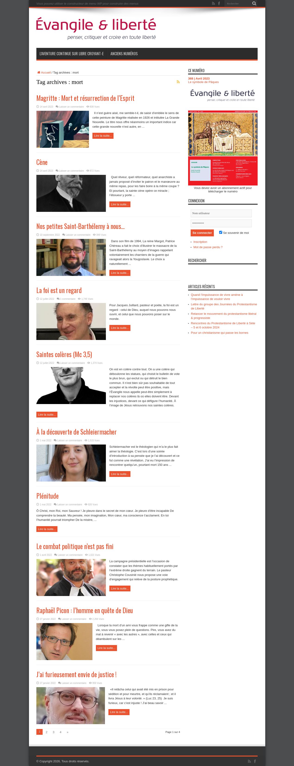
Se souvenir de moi (234, 233)
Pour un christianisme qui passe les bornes (219, 332)
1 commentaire (68, 299)
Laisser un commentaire (71, 106)
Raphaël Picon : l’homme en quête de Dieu (84, 610)
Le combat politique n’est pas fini (75, 546)
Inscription (200, 242)
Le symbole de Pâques (203, 82)
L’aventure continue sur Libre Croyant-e (72, 53)
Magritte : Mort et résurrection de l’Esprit (85, 98)
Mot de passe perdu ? (208, 247)
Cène (41, 162)
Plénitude (47, 495)
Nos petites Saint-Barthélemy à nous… (80, 226)
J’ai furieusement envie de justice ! (76, 674)
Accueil (43, 72)
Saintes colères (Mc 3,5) (64, 354)
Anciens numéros (124, 53)
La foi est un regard (59, 290)
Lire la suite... (103, 135)
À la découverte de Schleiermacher (76, 431)
